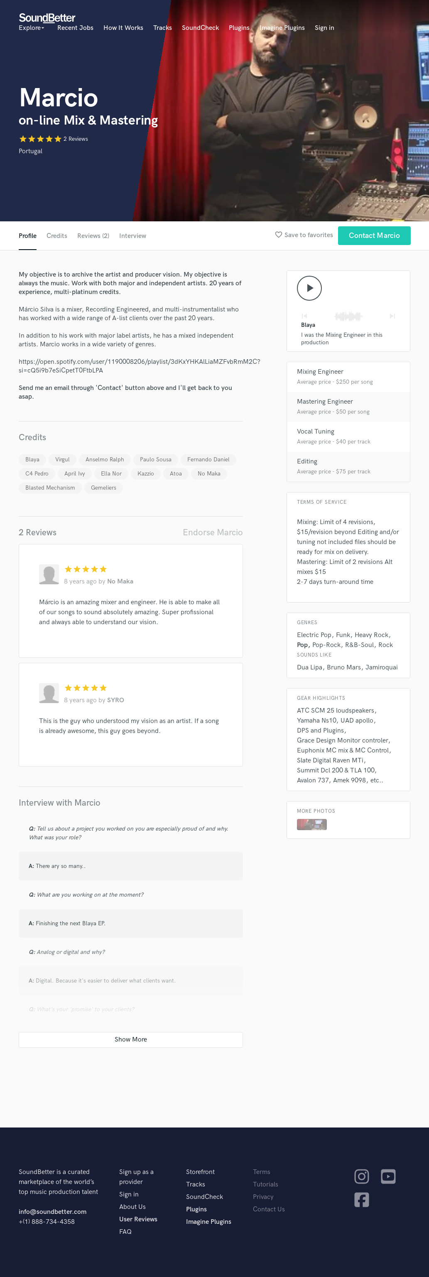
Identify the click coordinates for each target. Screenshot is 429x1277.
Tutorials (265, 1185)
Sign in (324, 28)
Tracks (162, 28)
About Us (132, 1207)
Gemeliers (103, 487)
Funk (343, 635)
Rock (385, 645)
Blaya (32, 459)
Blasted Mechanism (50, 487)
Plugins (239, 28)
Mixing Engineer (320, 372)
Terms (261, 1172)
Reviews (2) (93, 236)
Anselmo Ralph (105, 459)
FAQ (125, 1232)
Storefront (200, 1172)
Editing (307, 462)
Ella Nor (111, 473)
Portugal (30, 151)
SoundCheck (200, 28)
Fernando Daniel (208, 459)
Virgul (62, 459)
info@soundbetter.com (52, 1212)
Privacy (263, 1197)
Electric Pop (314, 635)
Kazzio (145, 473)
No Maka (209, 473)
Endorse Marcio (213, 532)
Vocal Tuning (315, 432)
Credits (57, 236)
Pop (302, 645)
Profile (28, 236)
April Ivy (74, 473)
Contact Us (269, 1209)
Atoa (176, 473)
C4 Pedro (37, 473)
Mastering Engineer (325, 402)
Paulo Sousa (156, 459)
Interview (132, 236)
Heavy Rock (371, 635)
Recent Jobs (75, 28)
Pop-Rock (326, 645)
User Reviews (138, 1219)
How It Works (123, 28)
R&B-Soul (359, 645)
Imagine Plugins (282, 28)
